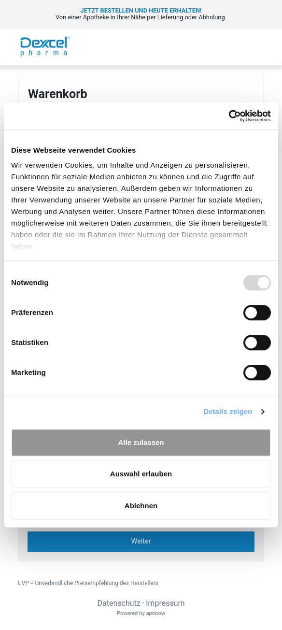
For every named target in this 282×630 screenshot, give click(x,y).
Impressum (165, 603)
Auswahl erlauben (141, 474)
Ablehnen (141, 505)
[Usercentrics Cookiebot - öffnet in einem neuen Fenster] (228, 116)
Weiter (141, 541)
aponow (155, 613)
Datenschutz (118, 603)
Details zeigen (227, 411)
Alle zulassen (141, 442)
